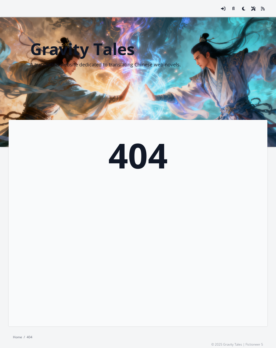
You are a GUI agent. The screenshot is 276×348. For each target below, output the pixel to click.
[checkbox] (244, 8)
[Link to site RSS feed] (262, 8)
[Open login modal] (223, 8)
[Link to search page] (233, 8)
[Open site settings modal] (253, 8)
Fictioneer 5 (254, 344)
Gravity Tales (82, 49)
